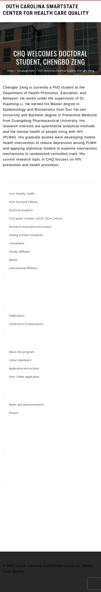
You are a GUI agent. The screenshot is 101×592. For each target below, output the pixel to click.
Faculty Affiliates (19, 251)
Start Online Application (24, 376)
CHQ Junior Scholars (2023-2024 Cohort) (35, 218)
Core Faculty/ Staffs (22, 193)
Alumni (13, 260)
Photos (13, 413)
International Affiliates (23, 268)
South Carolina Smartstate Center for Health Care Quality (46, 9)
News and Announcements (26, 404)
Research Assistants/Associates (30, 227)
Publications (17, 315)
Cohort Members (20, 360)
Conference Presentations (26, 324)
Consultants (16, 243)
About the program (21, 352)
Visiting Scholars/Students (26, 235)
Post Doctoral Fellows (23, 202)
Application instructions (24, 368)
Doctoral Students (21, 210)
